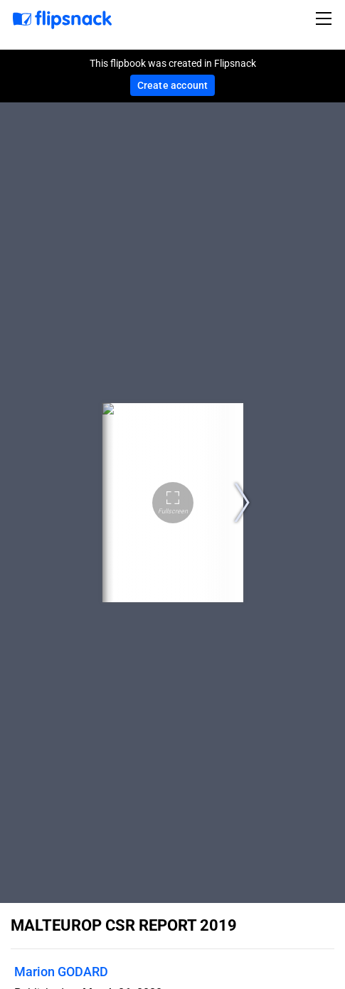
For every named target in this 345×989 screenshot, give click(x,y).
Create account (172, 85)
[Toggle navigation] (326, 18)
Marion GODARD (61, 971)
